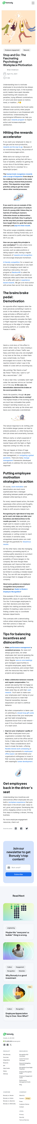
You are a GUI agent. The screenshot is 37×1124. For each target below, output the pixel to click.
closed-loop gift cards (25, 713)
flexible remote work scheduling (17, 749)
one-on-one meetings (24, 660)
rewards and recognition (23, 255)
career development (24, 761)
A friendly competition (11, 262)
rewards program (17, 120)
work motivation (17, 487)
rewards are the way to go (13, 147)
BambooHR (16, 272)
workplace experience (17, 802)
